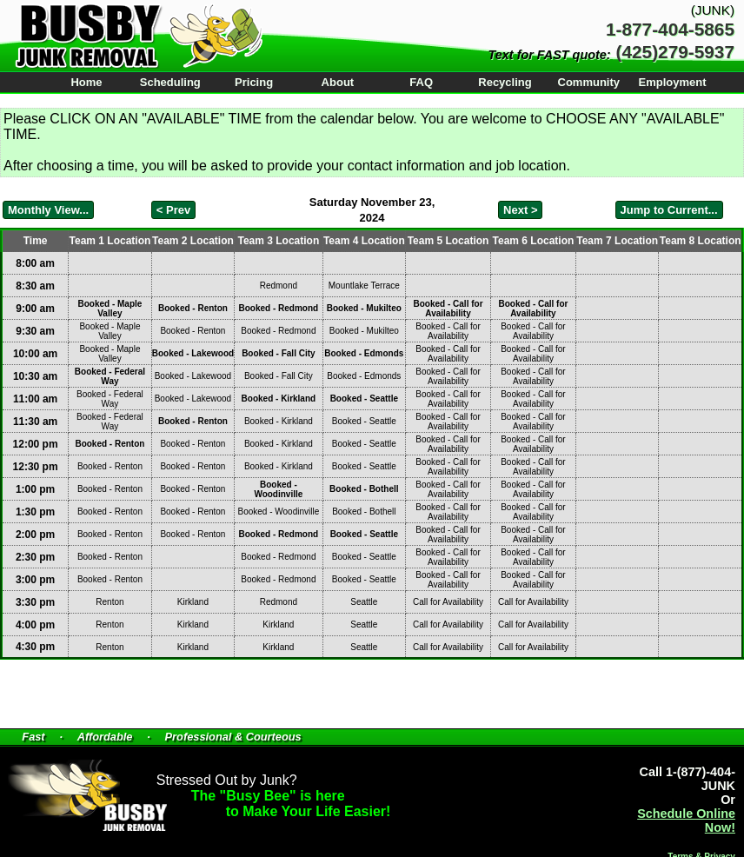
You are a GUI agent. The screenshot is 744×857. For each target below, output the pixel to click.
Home (86, 82)
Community (589, 82)
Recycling (504, 82)
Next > (520, 209)
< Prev (173, 209)
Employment (673, 82)
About (338, 82)
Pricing (254, 82)
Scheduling (170, 82)
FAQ (421, 82)
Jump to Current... (669, 209)
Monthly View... (48, 209)
